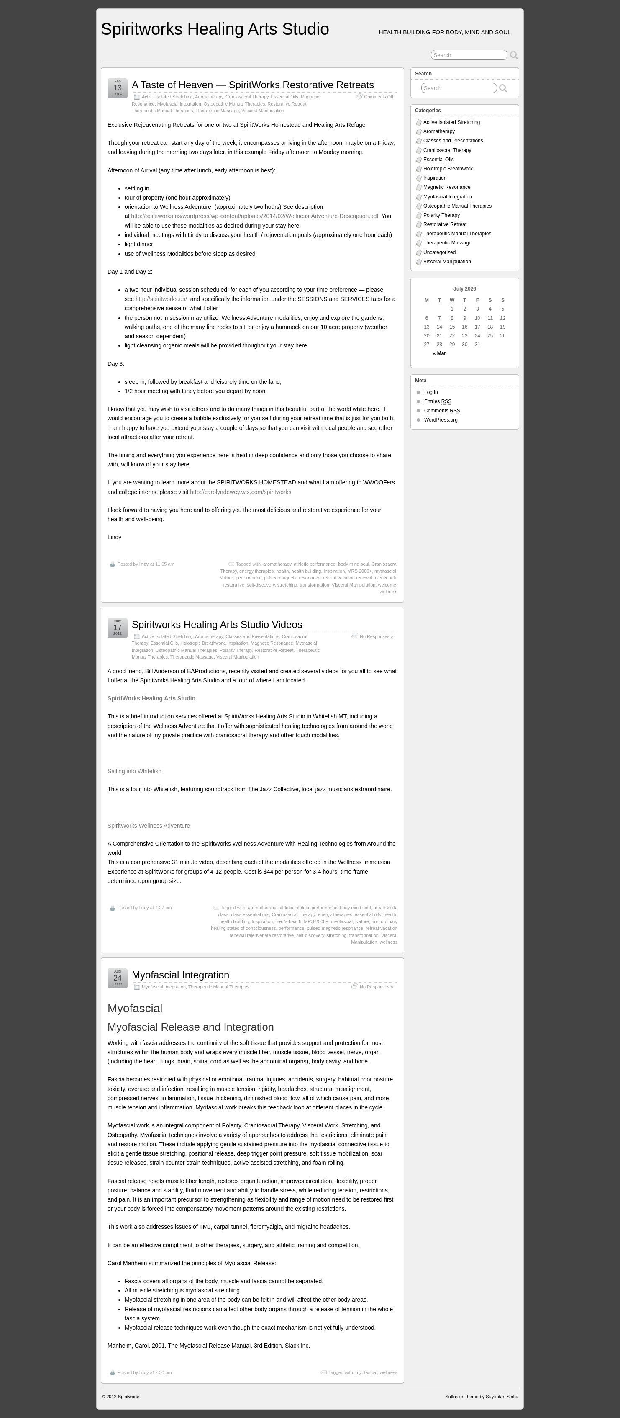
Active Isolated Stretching (167, 96)
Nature (226, 577)
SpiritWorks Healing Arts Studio (151, 698)
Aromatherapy (209, 96)
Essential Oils (284, 96)
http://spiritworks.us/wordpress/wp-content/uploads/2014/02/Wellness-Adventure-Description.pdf (254, 216)
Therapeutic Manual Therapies (162, 110)
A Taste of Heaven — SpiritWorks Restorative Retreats (253, 84)
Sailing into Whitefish (134, 771)
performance (249, 577)
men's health (288, 921)
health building (306, 571)
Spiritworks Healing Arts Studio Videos (217, 624)
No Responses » (376, 636)
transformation (314, 584)
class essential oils (250, 914)
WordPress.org (441, 420)
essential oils (368, 914)
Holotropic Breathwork (202, 643)
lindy (144, 563)
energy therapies (256, 571)
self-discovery (260, 584)
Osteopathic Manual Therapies (234, 103)
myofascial (385, 571)
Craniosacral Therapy (246, 96)
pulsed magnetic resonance (292, 577)
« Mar (439, 353)
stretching (287, 584)
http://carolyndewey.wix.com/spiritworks (240, 492)
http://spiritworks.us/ (162, 299)
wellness (388, 591)
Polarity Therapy (236, 650)
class (223, 914)
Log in (431, 392)
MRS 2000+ (359, 571)
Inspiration (334, 571)
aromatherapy (277, 563)
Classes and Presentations (252, 636)
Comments (442, 411)
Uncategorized (439, 252)
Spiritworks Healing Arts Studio (215, 29)
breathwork (385, 907)
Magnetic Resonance (272, 643)
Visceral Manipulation (262, 110)
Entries (437, 402)
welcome (387, 584)
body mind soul (353, 563)
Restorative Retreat (287, 103)
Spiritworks (129, 1396)
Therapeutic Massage (217, 110)
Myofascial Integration (179, 103)
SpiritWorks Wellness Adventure (149, 825)
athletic (286, 907)
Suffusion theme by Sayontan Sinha (481, 1396)
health (282, 571)
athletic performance (315, 563)
